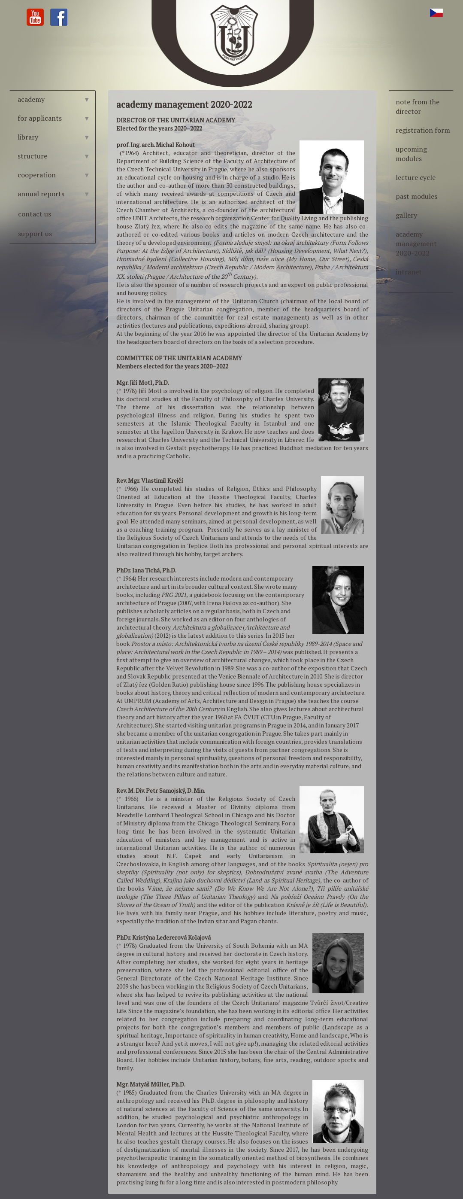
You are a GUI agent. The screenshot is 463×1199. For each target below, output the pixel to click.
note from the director (417, 106)
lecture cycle (416, 177)
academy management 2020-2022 (416, 243)
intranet (409, 272)
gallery (406, 215)
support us (35, 233)
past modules (416, 196)
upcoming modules (411, 153)
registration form (423, 130)
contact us (34, 214)
